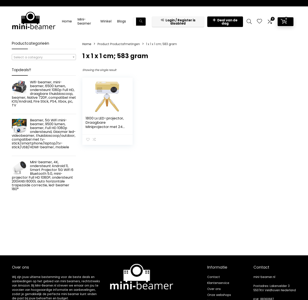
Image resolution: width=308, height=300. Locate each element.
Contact (213, 277)
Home (67, 21)
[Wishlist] (259, 21)
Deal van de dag (225, 22)
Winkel (105, 21)
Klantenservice (218, 283)
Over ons (214, 289)
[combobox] (44, 57)
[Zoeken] (141, 22)
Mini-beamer (84, 21)
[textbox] (44, 57)
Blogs (121, 21)
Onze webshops (219, 295)
